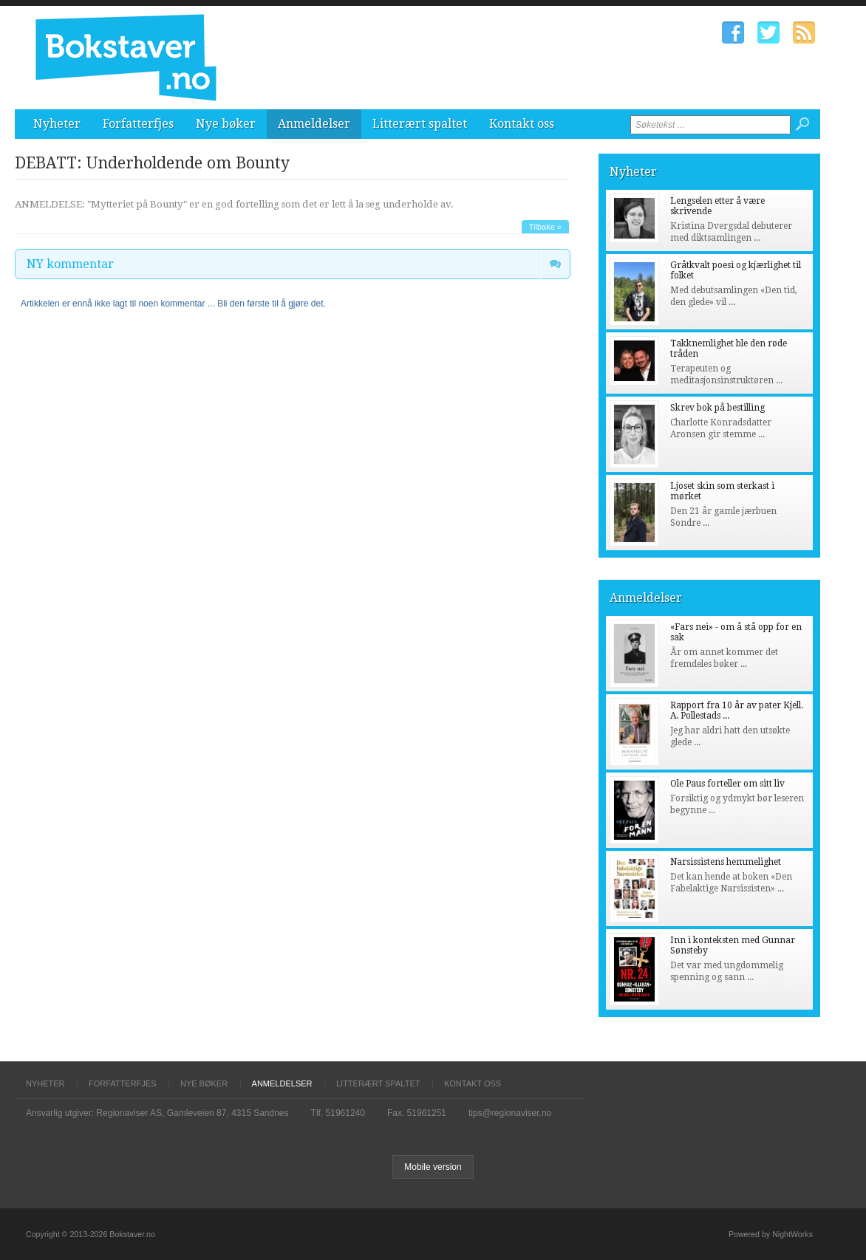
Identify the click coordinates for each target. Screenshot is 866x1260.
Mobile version (432, 1167)
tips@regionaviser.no (509, 1113)
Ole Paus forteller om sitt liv (727, 783)
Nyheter (57, 124)
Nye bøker (226, 124)
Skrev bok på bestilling (717, 408)
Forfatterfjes (138, 124)
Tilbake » (545, 226)
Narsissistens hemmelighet (725, 862)
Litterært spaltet (419, 124)
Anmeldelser (314, 124)
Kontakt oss (521, 124)
